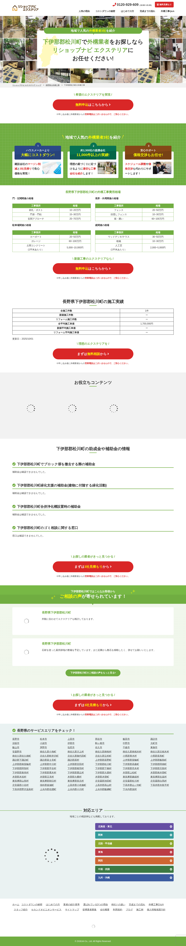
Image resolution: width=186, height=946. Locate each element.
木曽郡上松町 (130, 772)
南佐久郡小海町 (48, 751)
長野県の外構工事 (53, 85)
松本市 (43, 739)
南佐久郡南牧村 (103, 751)
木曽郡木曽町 (102, 777)
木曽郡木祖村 (19, 777)
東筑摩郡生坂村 (158, 777)
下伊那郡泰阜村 (20, 772)
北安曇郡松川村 (131, 781)
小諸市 (43, 743)
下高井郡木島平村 (159, 785)
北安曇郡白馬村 (158, 781)
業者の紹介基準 (71, 904)
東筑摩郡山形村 (20, 781)
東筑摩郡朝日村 (48, 781)
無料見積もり (164, 4)
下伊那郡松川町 (103, 764)
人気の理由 (84, 11)
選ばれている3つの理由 (95, 904)
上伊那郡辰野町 (103, 760)
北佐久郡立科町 (103, 756)
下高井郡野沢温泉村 (22, 789)
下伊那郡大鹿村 (103, 772)
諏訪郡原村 (73, 760)
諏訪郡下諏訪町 (20, 760)
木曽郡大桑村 (75, 777)
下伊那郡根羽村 (76, 768)
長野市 (15, 739)
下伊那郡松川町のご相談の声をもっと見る (93, 673)
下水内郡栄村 (130, 789)
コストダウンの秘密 (105, 11)
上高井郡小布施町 (77, 785)
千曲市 (126, 747)
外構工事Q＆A (156, 904)
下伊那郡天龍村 (158, 768)
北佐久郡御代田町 (77, 756)
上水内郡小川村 (76, 789)
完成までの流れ (147, 11)
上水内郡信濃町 (48, 789)
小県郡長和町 (157, 756)
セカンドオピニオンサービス (46, 909)
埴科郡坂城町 (47, 785)
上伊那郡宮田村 (76, 764)
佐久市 (98, 747)
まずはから (93, 354)
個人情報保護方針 (156, 909)
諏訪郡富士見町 (48, 760)
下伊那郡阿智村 (20, 768)
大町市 (153, 743)
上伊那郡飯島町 (158, 760)
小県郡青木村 (130, 756)
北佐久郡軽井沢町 (49, 756)
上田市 (71, 739)
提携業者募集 (89, 909)
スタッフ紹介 (21, 909)
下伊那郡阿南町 (158, 764)
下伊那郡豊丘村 (76, 772)
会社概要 (104, 909)
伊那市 (71, 743)
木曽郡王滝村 (47, 777)
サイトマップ (72, 909)
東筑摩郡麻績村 (131, 777)
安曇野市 (17, 751)
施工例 (139, 909)
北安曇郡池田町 (103, 781)
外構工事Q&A (167, 11)
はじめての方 (127, 11)
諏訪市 (153, 739)
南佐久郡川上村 (76, 751)
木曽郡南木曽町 (158, 772)
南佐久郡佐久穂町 (21, 756)
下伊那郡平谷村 (48, 768)
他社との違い (118, 904)
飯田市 (126, 739)
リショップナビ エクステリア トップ (26, 85)
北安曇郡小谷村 (20, 785)
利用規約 (117, 909)
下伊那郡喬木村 (48, 772)
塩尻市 (71, 747)
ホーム (15, 904)
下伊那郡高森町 (131, 764)
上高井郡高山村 (103, 785)
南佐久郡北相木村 (159, 751)
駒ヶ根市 (99, 743)
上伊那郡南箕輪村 (21, 764)
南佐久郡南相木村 (132, 751)
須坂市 (15, 743)
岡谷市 (98, 739)
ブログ (129, 909)
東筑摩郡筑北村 (76, 781)
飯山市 (15, 747)
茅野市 (43, 747)
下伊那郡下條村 (103, 768)
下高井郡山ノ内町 (132, 785)
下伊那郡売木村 (131, 768)
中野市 (126, 743)
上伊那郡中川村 (48, 764)
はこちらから (93, 105)
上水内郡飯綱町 (103, 789)
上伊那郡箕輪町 (131, 760)
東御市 (153, 747)
